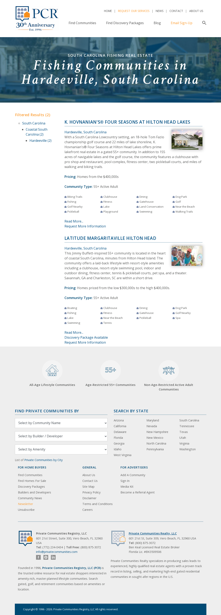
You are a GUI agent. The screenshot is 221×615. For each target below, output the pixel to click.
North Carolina (156, 443)
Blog (157, 23)
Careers (87, 510)
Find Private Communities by (47, 410)
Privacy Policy (91, 492)
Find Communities (82, 23)
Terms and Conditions (97, 504)
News (160, 11)
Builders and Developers (34, 492)
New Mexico (154, 438)
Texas (183, 432)
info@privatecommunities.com (56, 552)
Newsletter (25, 504)
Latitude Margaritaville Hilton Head (110, 238)
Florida (118, 438)
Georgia (119, 443)
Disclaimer (89, 498)
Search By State (131, 410)
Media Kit (126, 486)
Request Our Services (134, 11)
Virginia (184, 443)
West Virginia (122, 455)
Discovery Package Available (86, 337)
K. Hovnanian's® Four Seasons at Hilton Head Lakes (127, 122)
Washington (187, 449)
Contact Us (90, 481)
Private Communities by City (43, 460)
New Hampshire (157, 432)
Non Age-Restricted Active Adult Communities (168, 375)
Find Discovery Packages (125, 23)
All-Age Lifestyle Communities (52, 373)
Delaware (120, 432)
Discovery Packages (31, 486)
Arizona (119, 420)
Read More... (73, 221)
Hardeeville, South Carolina (85, 132)
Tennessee (186, 426)
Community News (30, 498)
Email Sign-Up (181, 23)
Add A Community (132, 475)
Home (108, 11)
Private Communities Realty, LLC (153, 533)
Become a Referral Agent (137, 492)
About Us (196, 11)
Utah (182, 438)
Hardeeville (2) (40, 140)
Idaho (118, 449)
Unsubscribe (26, 510)
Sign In (125, 481)
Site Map (88, 486)
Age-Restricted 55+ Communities (110, 373)
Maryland (152, 420)
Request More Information (85, 226)
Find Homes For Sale (32, 481)
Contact (176, 11)
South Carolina (33, 123)
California (120, 426)
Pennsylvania (155, 449)
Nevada (151, 426)
